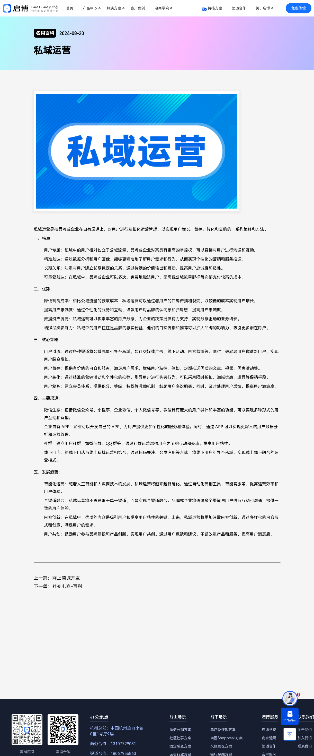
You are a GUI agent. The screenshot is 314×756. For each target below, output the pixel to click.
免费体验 (298, 8)
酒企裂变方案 (180, 746)
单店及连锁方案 (223, 730)
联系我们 (305, 746)
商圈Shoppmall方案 (226, 738)
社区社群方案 (180, 738)
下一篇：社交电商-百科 (58, 586)
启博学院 (269, 730)
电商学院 (162, 8)
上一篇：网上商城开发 (57, 578)
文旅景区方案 (221, 746)
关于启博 (263, 8)
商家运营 (269, 738)
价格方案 (215, 8)
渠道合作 (239, 8)
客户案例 (138, 8)
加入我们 (305, 738)
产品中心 (90, 8)
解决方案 (114, 8)
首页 (69, 8)
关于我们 (305, 730)
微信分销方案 (180, 730)
